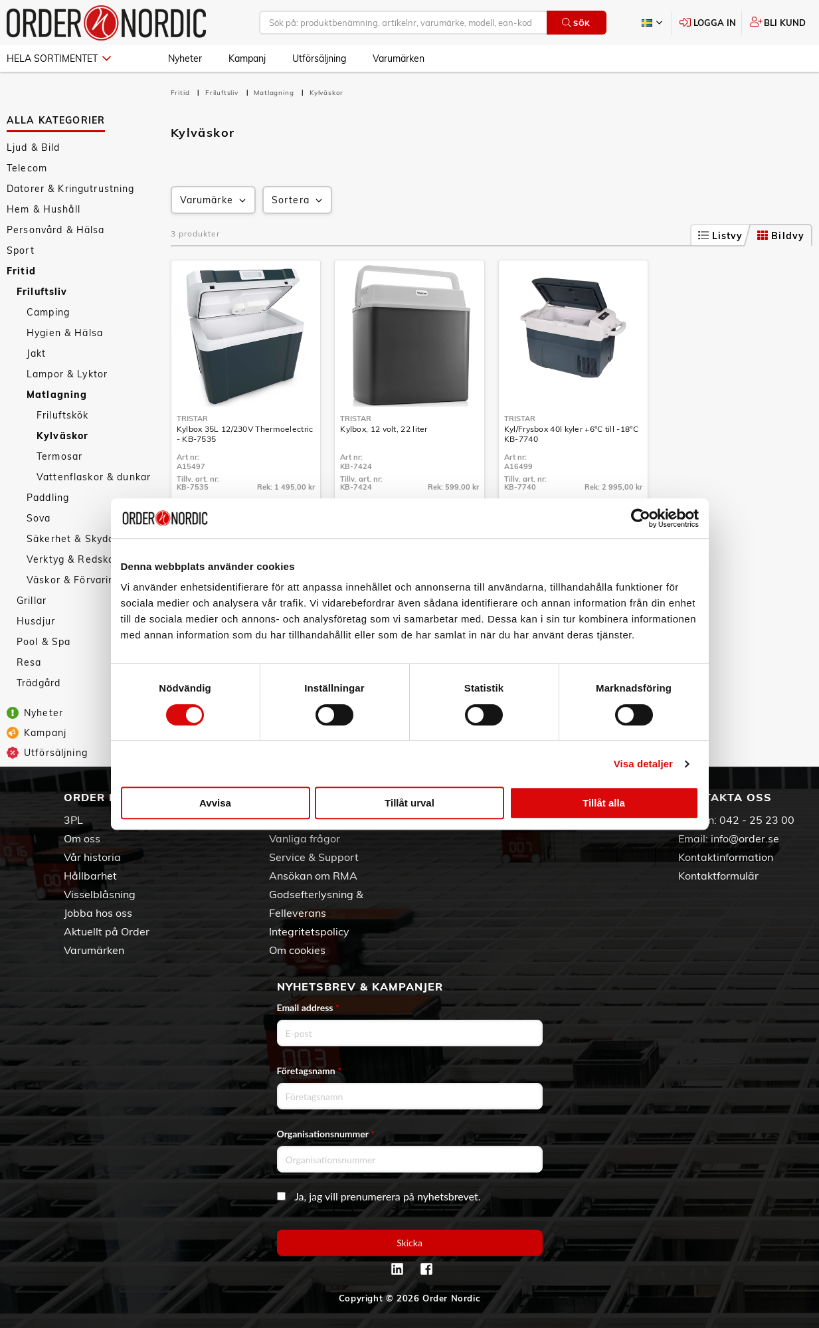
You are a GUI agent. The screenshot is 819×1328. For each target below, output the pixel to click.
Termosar (59, 456)
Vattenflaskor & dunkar (94, 477)
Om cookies (297, 950)
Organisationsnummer (326, 1133)
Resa (29, 662)
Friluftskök (63, 415)
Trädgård (38, 683)
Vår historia (92, 857)
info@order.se (745, 838)
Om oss (82, 838)
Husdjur (36, 621)
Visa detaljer (643, 763)
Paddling (48, 498)
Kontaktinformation (725, 857)
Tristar (192, 418)
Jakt (36, 353)
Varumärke (214, 200)
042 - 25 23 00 (756, 819)
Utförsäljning (319, 58)
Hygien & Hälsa (65, 333)
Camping (48, 312)
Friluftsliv (42, 292)
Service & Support (314, 857)
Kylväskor (62, 436)
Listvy (720, 236)
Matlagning (57, 395)
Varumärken (398, 58)
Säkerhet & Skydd (70, 539)
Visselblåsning (100, 894)
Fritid (21, 271)
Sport (21, 250)
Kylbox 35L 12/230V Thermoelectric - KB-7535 (245, 434)
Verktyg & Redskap (73, 559)
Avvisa (215, 802)
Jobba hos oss (98, 912)
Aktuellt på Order (106, 931)
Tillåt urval (409, 802)
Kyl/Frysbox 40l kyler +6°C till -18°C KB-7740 (571, 434)
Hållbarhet (90, 875)
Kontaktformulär (718, 875)
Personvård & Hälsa (56, 230)
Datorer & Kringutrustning (71, 189)
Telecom (27, 168)
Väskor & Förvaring (74, 580)
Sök (576, 23)
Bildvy (780, 236)
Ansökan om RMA (313, 875)
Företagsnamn (309, 1070)
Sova (39, 518)
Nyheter (185, 58)
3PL (73, 819)
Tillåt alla (604, 802)
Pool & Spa (43, 642)
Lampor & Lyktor (67, 374)
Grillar (31, 601)
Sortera (298, 200)
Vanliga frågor (304, 838)
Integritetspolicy (309, 931)
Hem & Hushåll (43, 209)
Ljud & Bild (33, 147)
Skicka (409, 1242)
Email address (308, 1007)
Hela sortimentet (59, 58)
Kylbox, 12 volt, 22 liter (384, 429)
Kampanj (247, 58)
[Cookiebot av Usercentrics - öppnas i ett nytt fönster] (641, 518)
